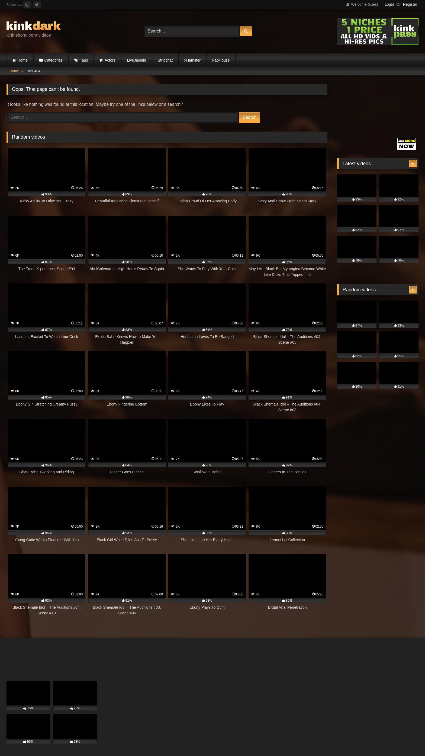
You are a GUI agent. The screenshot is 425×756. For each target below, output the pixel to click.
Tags (84, 60)
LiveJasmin (136, 60)
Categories (53, 60)
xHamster (192, 60)
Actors (110, 60)
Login (389, 4)
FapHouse (221, 60)
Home (23, 60)
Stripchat (165, 60)
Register (410, 4)
